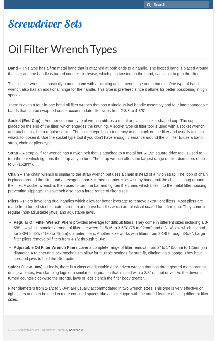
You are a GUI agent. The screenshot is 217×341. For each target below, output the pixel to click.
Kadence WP (77, 330)
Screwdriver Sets (45, 23)
